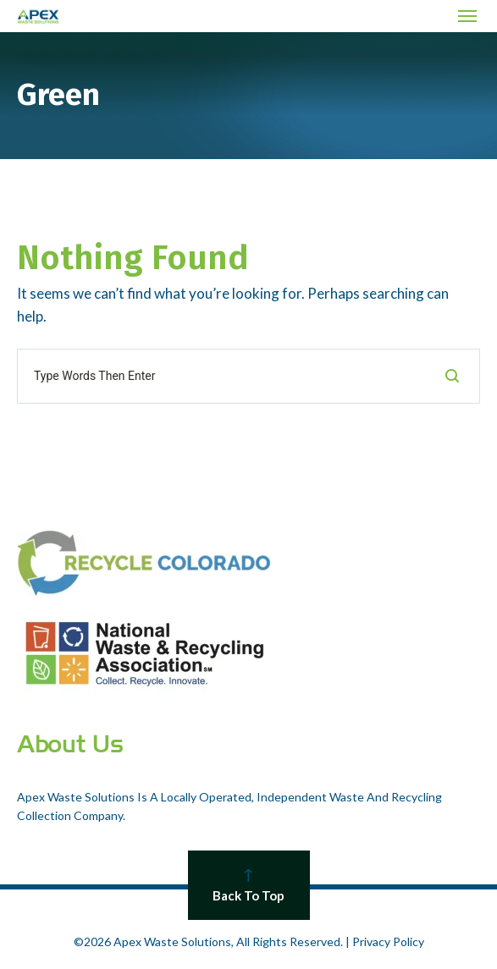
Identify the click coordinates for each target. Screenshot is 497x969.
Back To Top (249, 886)
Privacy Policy (388, 941)
